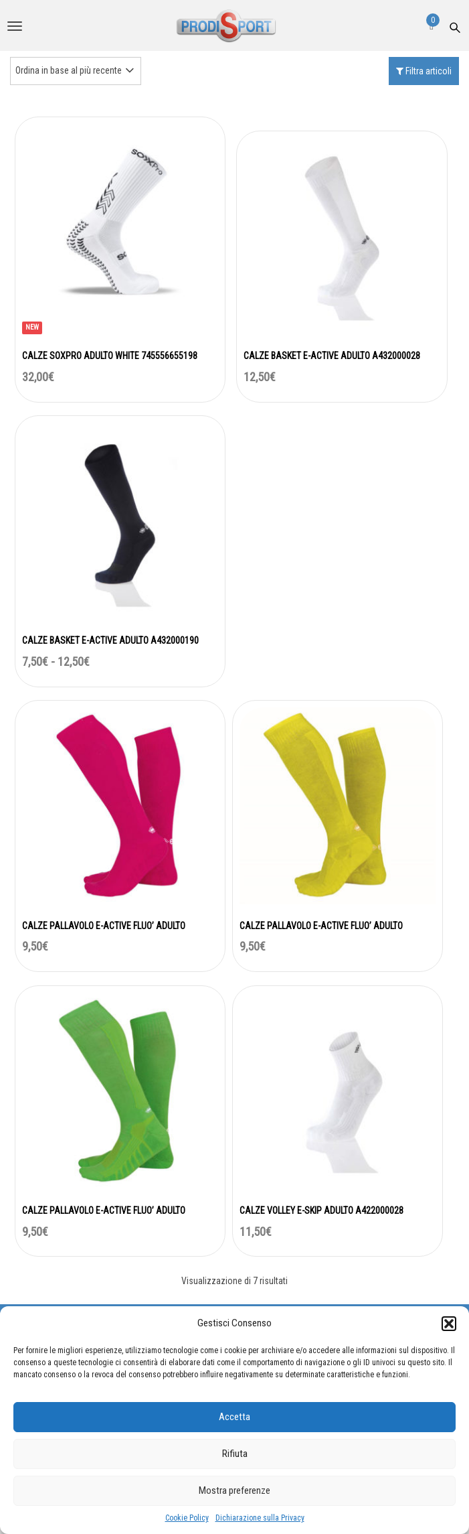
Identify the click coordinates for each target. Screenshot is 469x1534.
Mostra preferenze (234, 1490)
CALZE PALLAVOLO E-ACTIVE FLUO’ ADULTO (103, 925)
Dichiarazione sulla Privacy (259, 1518)
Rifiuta (235, 1454)
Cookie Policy (187, 1518)
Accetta (234, 1417)
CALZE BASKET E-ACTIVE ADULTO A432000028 (332, 355)
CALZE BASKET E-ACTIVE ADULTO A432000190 (110, 640)
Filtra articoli (424, 71)
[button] (449, 1323)
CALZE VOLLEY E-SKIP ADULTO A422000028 (321, 1210)
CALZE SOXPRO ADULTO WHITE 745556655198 (109, 355)
